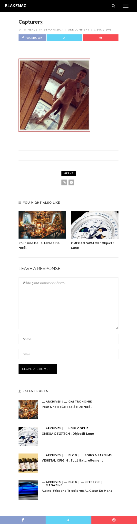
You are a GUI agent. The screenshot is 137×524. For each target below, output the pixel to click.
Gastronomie (80, 401)
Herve (32, 29)
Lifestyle (92, 482)
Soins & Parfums (98, 455)
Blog (72, 455)
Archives (53, 401)
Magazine (54, 485)
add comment (78, 29)
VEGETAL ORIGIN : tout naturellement (72, 460)
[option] (42, 230)
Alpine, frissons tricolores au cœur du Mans (77, 491)
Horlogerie (78, 428)
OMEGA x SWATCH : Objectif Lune (68, 433)
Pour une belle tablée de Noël (66, 407)
